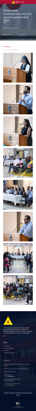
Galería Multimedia (13, 28)
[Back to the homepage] (18, 2)
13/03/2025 (15, 49)
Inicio (5, 28)
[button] (3, 2)
